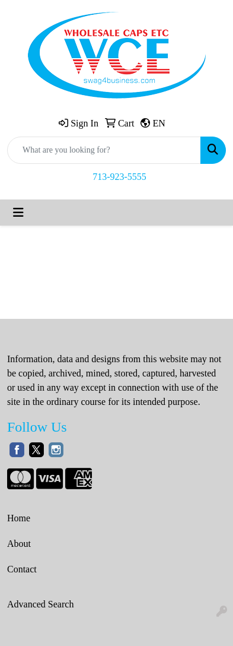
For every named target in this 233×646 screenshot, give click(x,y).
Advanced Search (40, 604)
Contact (22, 569)
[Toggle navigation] (18, 212)
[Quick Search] (104, 150)
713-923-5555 (119, 177)
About (19, 544)
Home (18, 518)
